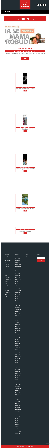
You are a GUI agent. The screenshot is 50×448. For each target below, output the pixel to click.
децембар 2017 (19, 309)
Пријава (29, 288)
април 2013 (18, 367)
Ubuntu (7, 308)
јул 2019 (18, 296)
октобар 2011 (18, 387)
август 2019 (18, 295)
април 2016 (18, 331)
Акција (7, 313)
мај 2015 (18, 342)
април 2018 (18, 307)
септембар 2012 (19, 375)
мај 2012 (18, 379)
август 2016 (18, 326)
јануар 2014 (18, 360)
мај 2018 (18, 306)
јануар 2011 (18, 398)
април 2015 (18, 343)
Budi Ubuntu (7, 309)
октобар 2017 (18, 312)
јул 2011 (18, 391)
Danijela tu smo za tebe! (25, 48)
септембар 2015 (19, 338)
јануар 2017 (18, 320)
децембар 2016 (19, 321)
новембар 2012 (18, 373)
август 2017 (18, 313)
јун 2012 (18, 378)
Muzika (7, 300)
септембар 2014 (19, 351)
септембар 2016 (19, 325)
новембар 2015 (18, 337)
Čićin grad (7, 289)
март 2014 (18, 357)
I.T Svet (7, 296)
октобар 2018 (18, 301)
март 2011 (18, 396)
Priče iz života (8, 301)
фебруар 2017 (18, 319)
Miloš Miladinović (25, 5)
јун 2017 (18, 315)
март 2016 (18, 332)
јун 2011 (18, 392)
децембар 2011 (19, 385)
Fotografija (7, 294)
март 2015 (18, 344)
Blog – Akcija (7, 288)
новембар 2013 (18, 361)
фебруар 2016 (18, 333)
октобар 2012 (18, 374)
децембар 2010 (19, 399)
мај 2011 (18, 393)
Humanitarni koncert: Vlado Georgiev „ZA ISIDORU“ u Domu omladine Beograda (17, 83)
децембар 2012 (19, 372)
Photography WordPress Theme (22, 446)
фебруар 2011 (18, 397)
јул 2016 (18, 327)
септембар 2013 (19, 362)
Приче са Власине (8, 290)
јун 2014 (18, 354)
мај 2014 (18, 355)
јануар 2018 (18, 308)
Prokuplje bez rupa (8, 302)
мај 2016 (18, 330)
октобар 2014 (18, 350)
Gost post (7, 295)
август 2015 (18, 339)
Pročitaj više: (26, 59)
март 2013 (18, 368)
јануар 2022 (18, 290)
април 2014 (18, 356)
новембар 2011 (18, 386)
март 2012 (18, 381)
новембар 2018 (18, 300)
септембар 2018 (19, 302)
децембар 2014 (19, 348)
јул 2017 (18, 314)
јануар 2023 (18, 289)
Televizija (7, 306)
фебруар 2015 (18, 345)
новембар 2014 (18, 349)
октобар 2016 (18, 324)
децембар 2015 (19, 336)
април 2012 (18, 380)
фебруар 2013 (18, 369)
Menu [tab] (7, 11)
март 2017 (18, 318)
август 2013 (18, 363)
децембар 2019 (19, 294)
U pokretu (7, 307)
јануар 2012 (18, 384)
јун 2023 (18, 288)
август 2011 (18, 390)
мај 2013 (18, 366)
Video (7, 312)
